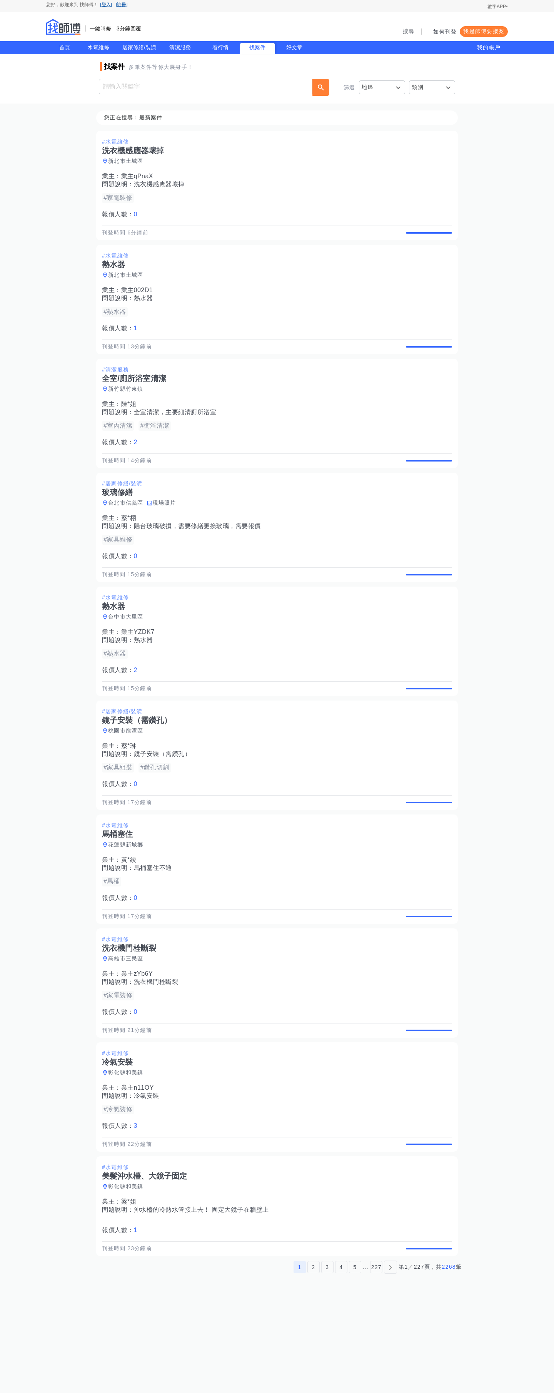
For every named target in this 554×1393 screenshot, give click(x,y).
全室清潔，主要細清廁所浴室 (177, 430)
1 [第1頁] (299, 1356)
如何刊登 (445, 31)
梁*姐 (131, 1281)
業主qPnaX (139, 176)
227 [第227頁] (376, 1356)
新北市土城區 (128, 161)
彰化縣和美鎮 (128, 1143)
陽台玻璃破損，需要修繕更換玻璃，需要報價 (199, 553)
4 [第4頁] (341, 1356)
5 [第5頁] (355, 1356)
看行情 (220, 47)
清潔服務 (180, 47)
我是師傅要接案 (483, 31)
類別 (418, 87)
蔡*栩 (131, 545)
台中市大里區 (128, 652)
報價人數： (122, 214)
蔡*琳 (131, 790)
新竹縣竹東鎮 (128, 407)
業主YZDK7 (140, 667)
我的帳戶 (489, 47)
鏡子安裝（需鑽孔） (165, 798)
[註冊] (122, 4)
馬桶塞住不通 (155, 921)
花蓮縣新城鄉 (128, 898)
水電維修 (98, 47)
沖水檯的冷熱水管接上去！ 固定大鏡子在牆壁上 (203, 1289)
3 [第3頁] (327, 1356)
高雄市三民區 (128, 1021)
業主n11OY (139, 1159)
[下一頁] (390, 1355)
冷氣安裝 (149, 1167)
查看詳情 (426, 237)
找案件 (257, 47)
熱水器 (145, 307)
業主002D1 (139, 299)
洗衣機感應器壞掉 (161, 184)
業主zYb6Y (139, 1036)
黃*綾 (131, 913)
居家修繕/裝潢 (139, 47)
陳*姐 (131, 422)
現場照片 (167, 530)
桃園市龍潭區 (128, 775)
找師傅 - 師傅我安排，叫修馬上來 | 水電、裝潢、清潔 (63, 27)
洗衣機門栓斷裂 (158, 1044)
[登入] (106, 4)
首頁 (64, 47)
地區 (368, 87)
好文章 (294, 47)
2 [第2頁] (313, 1356)
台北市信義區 (128, 530)
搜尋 (409, 31)
